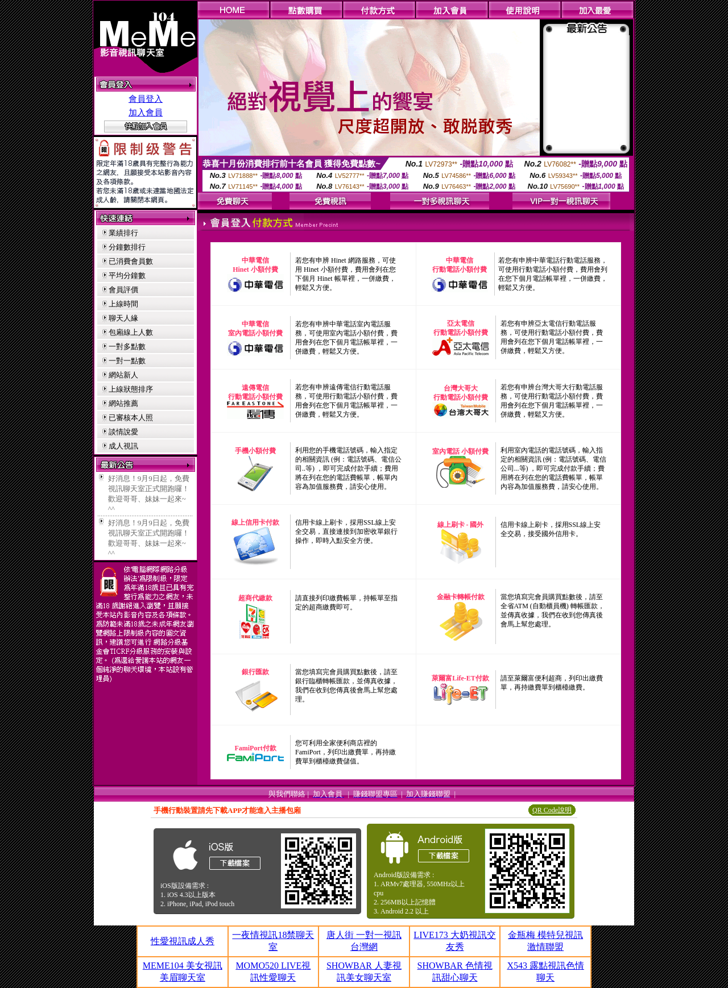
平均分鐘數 (127, 275)
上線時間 (123, 304)
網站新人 (123, 375)
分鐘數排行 (127, 247)
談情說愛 (123, 431)
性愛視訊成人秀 (182, 941)
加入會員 (146, 112)
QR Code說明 (552, 810)
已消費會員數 (131, 261)
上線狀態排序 (131, 389)
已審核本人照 (131, 417)
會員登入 (146, 98)
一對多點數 (127, 346)
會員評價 (123, 289)
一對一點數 (127, 360)
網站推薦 (123, 403)
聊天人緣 (123, 318)
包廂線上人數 (131, 332)
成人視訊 (123, 446)
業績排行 (123, 233)
